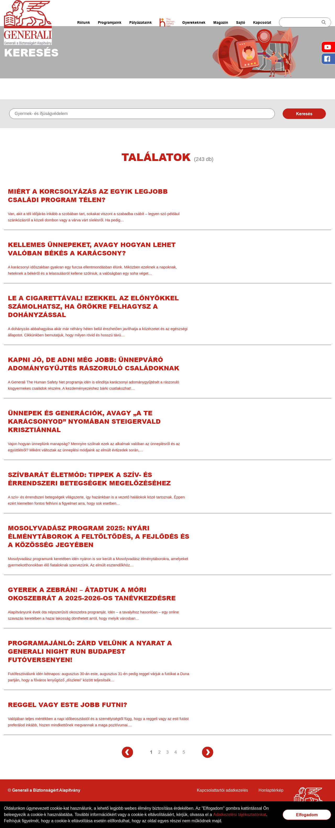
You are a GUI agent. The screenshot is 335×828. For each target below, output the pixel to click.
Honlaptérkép (271, 790)
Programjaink (109, 22)
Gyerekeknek (193, 22)
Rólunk (83, 22)
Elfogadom (307, 815)
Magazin (220, 22)
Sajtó (240, 22)
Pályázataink (140, 22)
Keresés (304, 114)
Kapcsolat (262, 22)
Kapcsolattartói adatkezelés (222, 790)
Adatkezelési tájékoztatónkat (239, 814)
